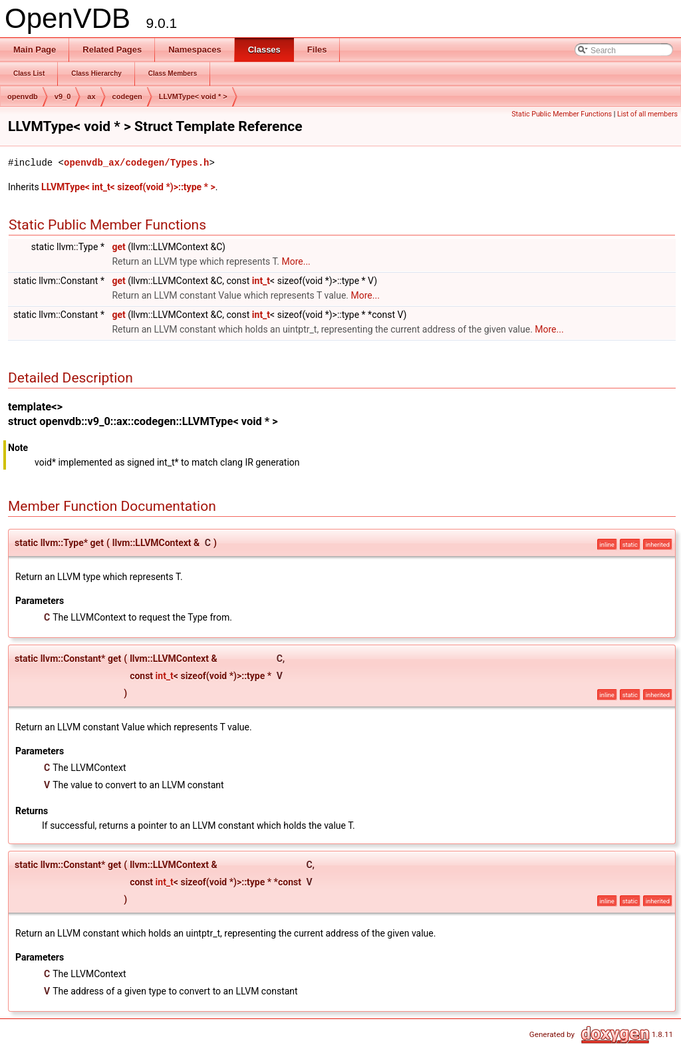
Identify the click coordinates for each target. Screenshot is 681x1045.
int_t (261, 280)
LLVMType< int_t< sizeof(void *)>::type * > (128, 187)
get (118, 246)
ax (91, 96)
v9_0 (62, 96)
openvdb (22, 96)
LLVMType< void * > (193, 96)
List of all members (647, 114)
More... (295, 261)
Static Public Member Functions (561, 114)
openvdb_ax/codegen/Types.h (136, 162)
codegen (127, 96)
